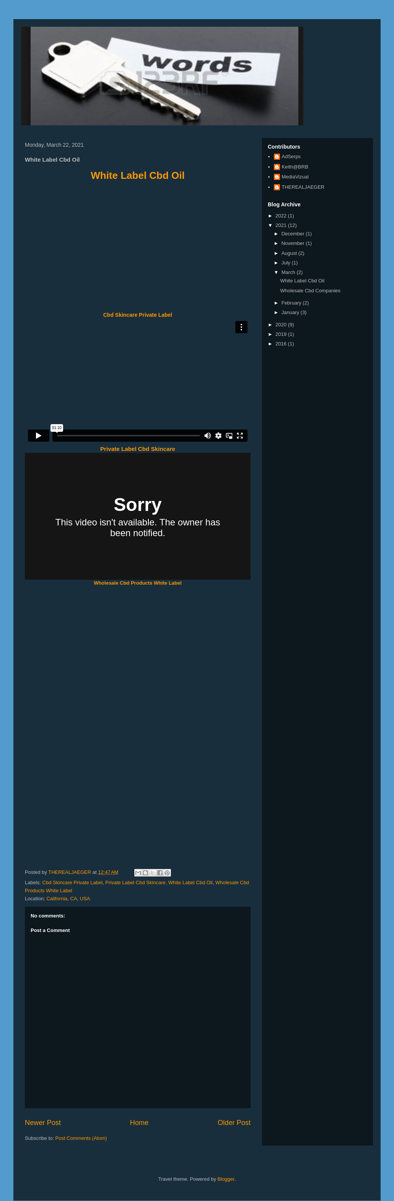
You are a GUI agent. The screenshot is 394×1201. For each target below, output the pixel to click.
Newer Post (43, 1122)
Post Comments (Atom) (81, 1138)
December (294, 234)
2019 (281, 334)
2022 (281, 216)
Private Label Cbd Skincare (137, 449)
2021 (281, 225)
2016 (281, 344)
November (294, 243)
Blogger (226, 1179)
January (291, 312)
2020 (281, 324)
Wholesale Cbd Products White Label (138, 583)
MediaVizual (295, 177)
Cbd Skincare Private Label (138, 315)
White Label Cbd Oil (138, 175)
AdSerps (291, 156)
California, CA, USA (68, 898)
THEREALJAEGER (303, 187)
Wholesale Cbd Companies (310, 290)
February (292, 303)
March (289, 272)
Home (139, 1122)
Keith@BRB (295, 167)
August (290, 253)
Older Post (234, 1122)
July (287, 263)
